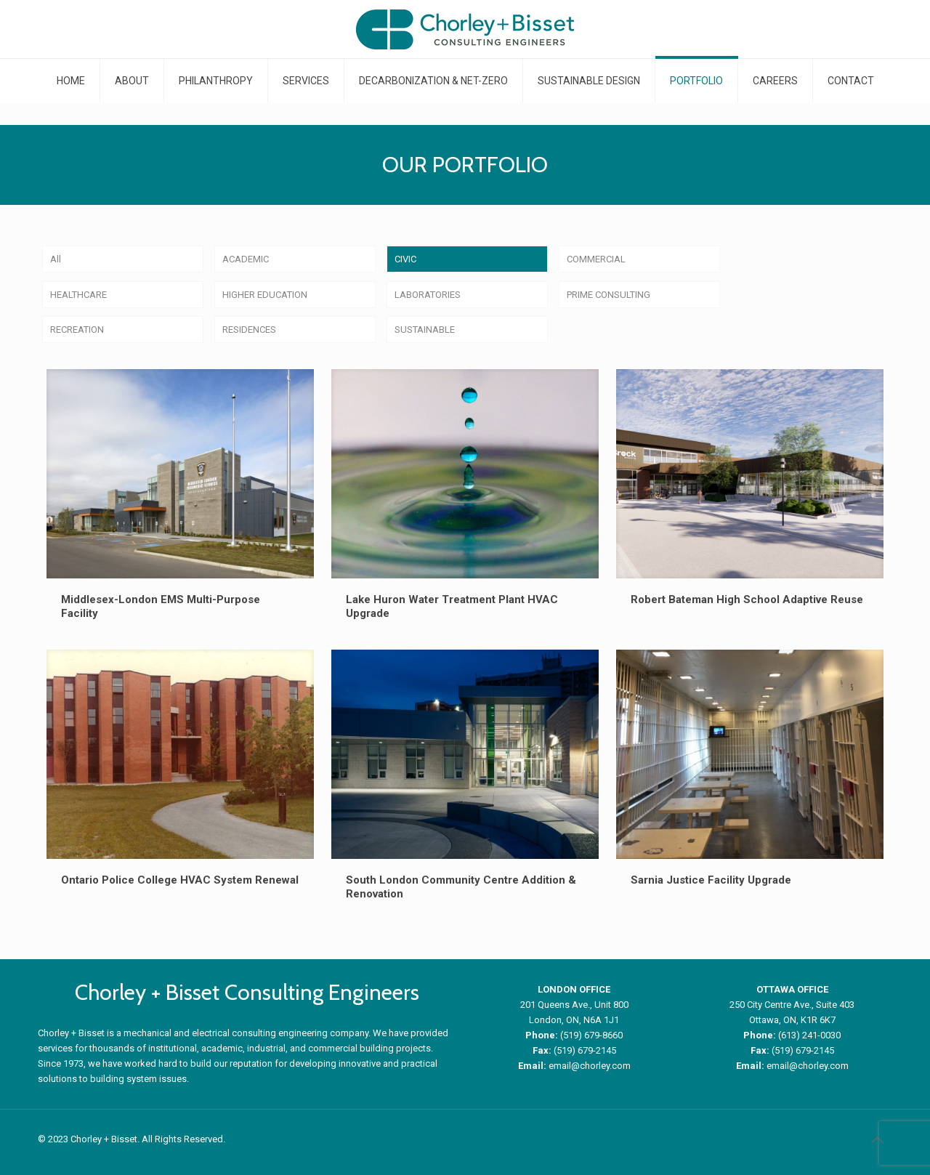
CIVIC (405, 259)
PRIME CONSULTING (608, 294)
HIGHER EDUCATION (264, 294)
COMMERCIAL (596, 259)
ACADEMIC (245, 259)
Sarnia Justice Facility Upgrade (711, 880)
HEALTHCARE (78, 294)
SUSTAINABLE (425, 329)
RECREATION (77, 329)
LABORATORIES (428, 294)
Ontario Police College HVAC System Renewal (180, 880)
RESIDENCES (249, 329)
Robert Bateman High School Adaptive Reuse (747, 599)
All (55, 259)
